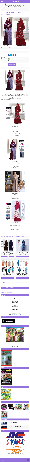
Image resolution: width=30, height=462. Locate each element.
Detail (8, 256)
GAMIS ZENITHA (15, 9)
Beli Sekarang (12, 64)
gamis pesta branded (6, 290)
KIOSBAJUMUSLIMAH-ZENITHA (21, 100)
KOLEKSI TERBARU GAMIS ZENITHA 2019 (11, 14)
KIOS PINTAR (15, 1)
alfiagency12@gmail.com (16, 314)
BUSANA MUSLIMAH (8, 9)
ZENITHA (20, 9)
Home (2, 9)
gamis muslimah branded (7, 292)
